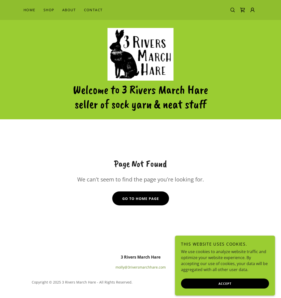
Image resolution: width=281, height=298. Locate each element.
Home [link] (30, 9)
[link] (243, 10)
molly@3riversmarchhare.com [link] (141, 267)
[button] (253, 10)
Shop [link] (49, 9)
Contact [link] (93, 9)
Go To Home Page (140, 198)
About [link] (69, 9)
